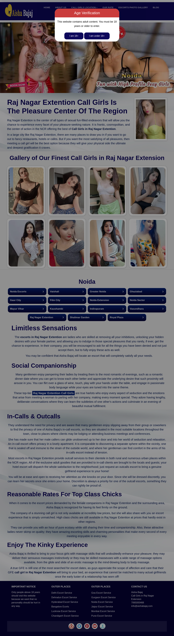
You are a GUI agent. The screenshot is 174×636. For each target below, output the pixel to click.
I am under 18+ (97, 36)
